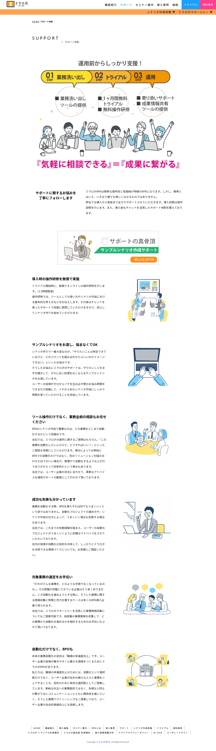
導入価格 (59, 727)
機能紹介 (111, 5)
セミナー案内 (145, 5)
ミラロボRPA (103, 740)
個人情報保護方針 (103, 731)
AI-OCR (160, 731)
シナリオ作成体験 (147, 727)
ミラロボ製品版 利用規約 (74, 731)
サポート (126, 5)
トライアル (191, 4)
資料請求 (208, 4)
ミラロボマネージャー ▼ (196, 12)
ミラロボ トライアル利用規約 (39, 731)
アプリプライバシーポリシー (134, 731)
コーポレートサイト (182, 731)
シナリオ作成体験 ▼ (161, 12)
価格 (175, 5)
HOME (35, 21)
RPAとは (95, 727)
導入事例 (163, 5)
